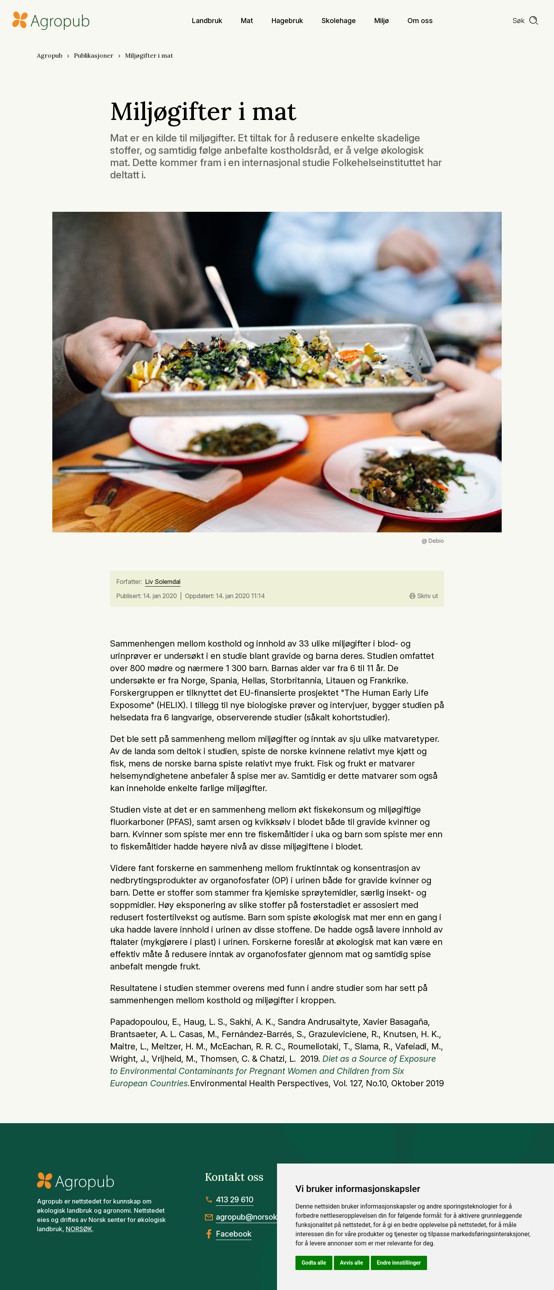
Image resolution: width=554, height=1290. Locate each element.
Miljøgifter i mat (149, 55)
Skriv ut (423, 596)
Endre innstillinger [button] (399, 1263)
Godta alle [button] (314, 1263)
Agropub (49, 55)
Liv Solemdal (162, 582)
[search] (525, 20)
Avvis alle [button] (351, 1263)
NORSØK (79, 1229)
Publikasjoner (93, 55)
